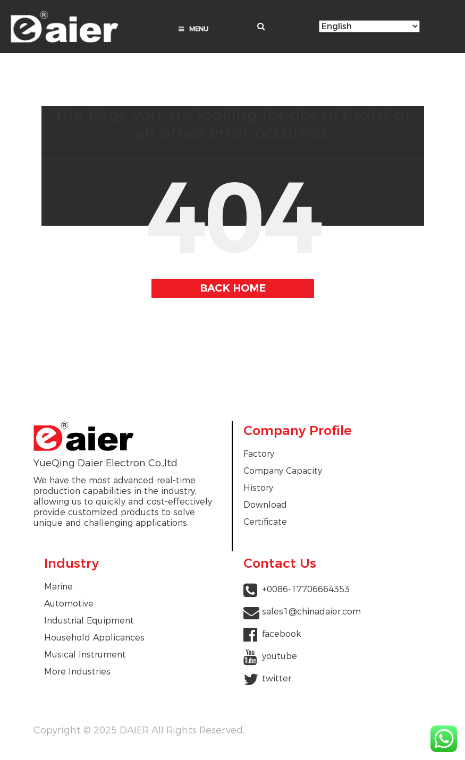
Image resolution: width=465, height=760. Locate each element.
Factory (258, 454)
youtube (279, 656)
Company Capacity (282, 471)
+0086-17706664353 (306, 589)
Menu (193, 29)
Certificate (265, 522)
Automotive (69, 604)
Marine (58, 587)
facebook (281, 634)
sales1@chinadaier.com (311, 612)
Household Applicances (94, 638)
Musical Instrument (85, 655)
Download (265, 505)
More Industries (77, 672)
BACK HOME (233, 288)
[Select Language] (369, 26)
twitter (276, 678)
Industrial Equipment (89, 621)
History (258, 488)
